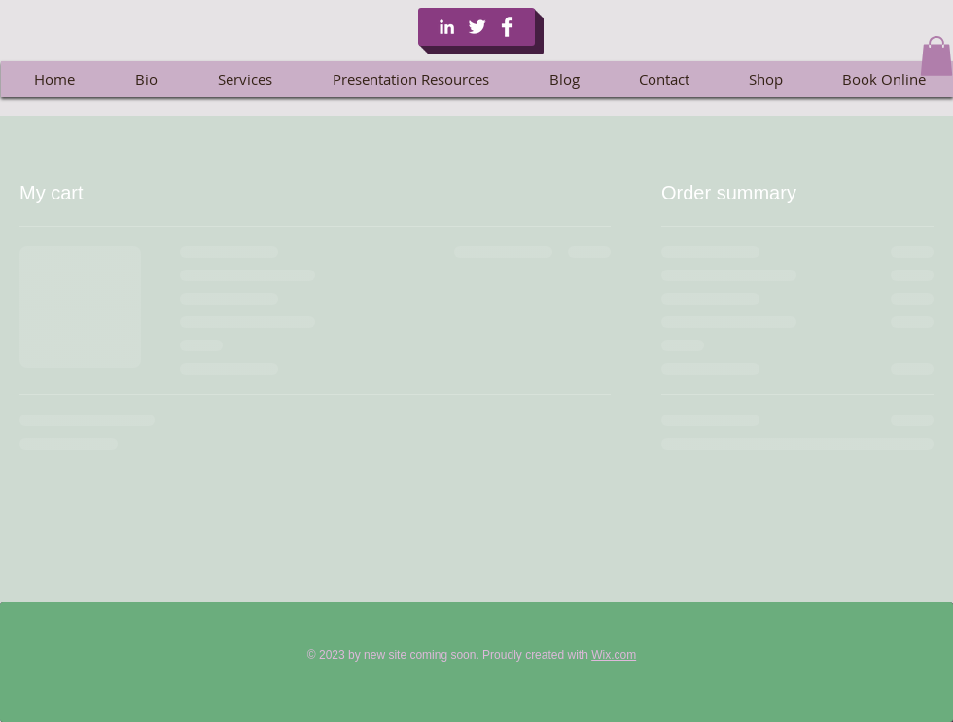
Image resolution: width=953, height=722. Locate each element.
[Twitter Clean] (477, 27)
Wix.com (613, 655)
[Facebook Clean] (507, 27)
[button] (936, 56)
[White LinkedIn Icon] (447, 27)
